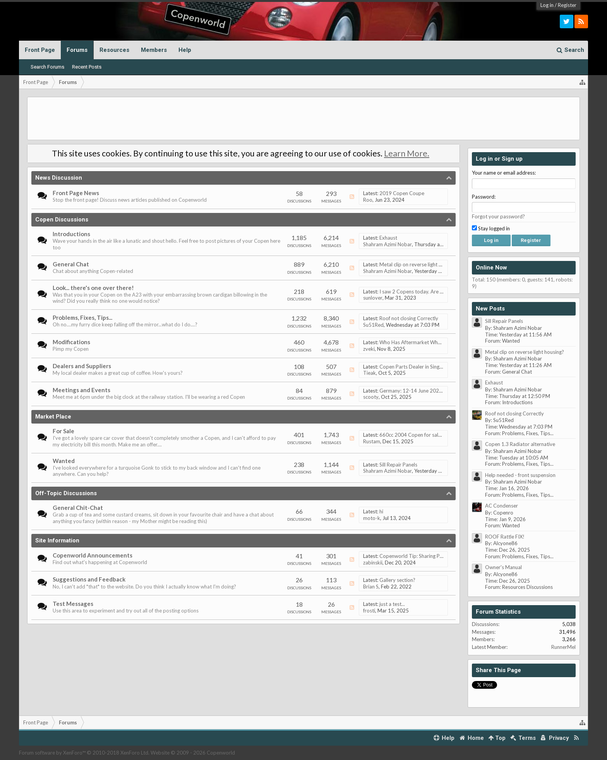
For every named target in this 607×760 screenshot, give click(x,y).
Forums (77, 49)
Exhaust (388, 238)
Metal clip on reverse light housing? (418, 264)
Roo (367, 200)
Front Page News (76, 192)
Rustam (371, 441)
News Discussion (58, 177)
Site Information (57, 540)
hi (381, 511)
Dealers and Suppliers (82, 365)
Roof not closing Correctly (408, 318)
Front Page (40, 49)
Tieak (369, 373)
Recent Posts (86, 67)
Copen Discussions (61, 219)
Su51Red (373, 325)
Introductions (71, 233)
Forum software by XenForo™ (84, 753)
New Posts (490, 308)
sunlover (372, 298)
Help (184, 49)
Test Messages (73, 603)
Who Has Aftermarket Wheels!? (415, 342)
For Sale (63, 430)
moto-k (371, 518)
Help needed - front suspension (520, 475)
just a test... (392, 604)
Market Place (53, 416)
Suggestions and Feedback (89, 579)
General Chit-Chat (78, 507)
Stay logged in (491, 228)
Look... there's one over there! (93, 287)
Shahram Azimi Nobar (387, 244)
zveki (369, 349)
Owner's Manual (503, 567)
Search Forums (47, 67)
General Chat (71, 264)
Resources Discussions (527, 587)
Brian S (371, 586)
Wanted (64, 460)
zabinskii (372, 562)
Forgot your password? (498, 216)
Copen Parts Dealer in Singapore (416, 367)
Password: (484, 197)
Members (154, 49)
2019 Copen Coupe (401, 193)
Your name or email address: (504, 173)
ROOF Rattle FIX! (505, 537)
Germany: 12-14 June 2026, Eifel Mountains (429, 391)
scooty (371, 397)
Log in (547, 5)
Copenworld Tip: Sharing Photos (416, 556)
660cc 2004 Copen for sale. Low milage (423, 435)
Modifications (71, 341)
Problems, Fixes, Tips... (82, 317)
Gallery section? (397, 580)
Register (567, 5)
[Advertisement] (303, 118)
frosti (369, 610)
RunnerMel (563, 647)
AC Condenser (501, 506)
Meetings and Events (81, 389)
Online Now (491, 267)
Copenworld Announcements (92, 555)
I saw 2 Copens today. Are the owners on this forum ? (439, 291)
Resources (114, 49)
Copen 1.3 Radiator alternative (520, 444)
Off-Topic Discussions (66, 493)
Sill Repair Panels (398, 464)
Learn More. (406, 153)
